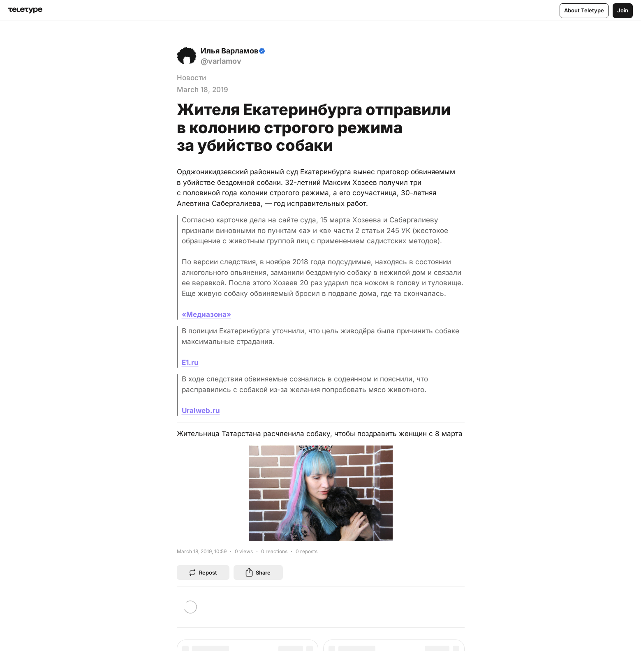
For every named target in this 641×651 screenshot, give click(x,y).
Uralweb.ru (201, 410)
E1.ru (190, 362)
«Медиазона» (206, 314)
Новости (191, 78)
